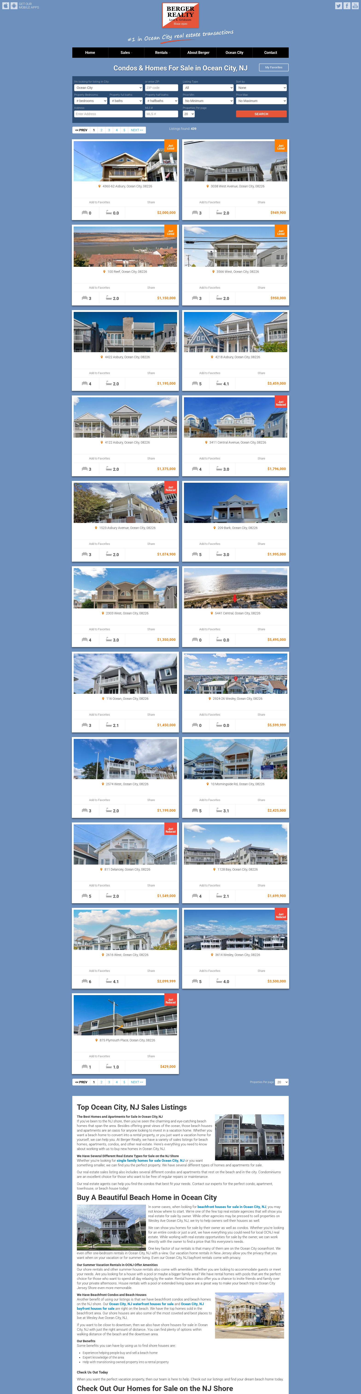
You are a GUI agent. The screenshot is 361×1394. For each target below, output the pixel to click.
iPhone (5, 5)
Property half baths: (157, 94)
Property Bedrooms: (86, 94)
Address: (79, 108)
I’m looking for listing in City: (91, 81)
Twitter (338, 5)
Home (90, 52)
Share (123, 202)
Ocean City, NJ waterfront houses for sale (141, 962)
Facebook (347, 5)
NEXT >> (137, 130)
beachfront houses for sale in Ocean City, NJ (232, 865)
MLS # (149, 108)
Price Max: (242, 94)
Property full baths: (121, 94)
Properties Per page (195, 108)
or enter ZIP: (152, 81)
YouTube (355, 5)
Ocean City (234, 52)
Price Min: (189, 94)
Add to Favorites (90, 202)
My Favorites (273, 67)
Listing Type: (190, 81)
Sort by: (240, 81)
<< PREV (81, 130)
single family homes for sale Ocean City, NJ (150, 819)
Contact (270, 52)
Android (14, 5)
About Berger (198, 52)
